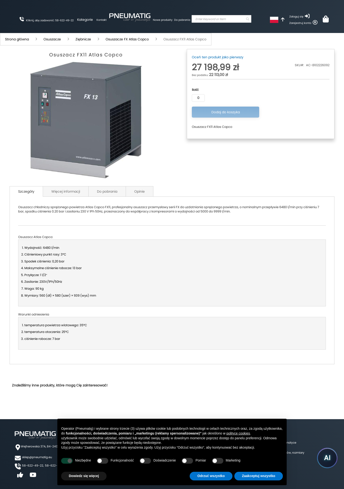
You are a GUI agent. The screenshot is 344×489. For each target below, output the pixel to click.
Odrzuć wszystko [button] (211, 476)
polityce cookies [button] (238, 433)
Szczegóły (26, 191)
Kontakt (102, 20)
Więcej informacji (65, 191)
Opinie (139, 191)
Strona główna (17, 39)
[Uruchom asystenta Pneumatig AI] (327, 457)
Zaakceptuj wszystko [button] (258, 476)
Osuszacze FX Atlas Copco (127, 39)
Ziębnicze (83, 39)
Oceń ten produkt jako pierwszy (217, 57)
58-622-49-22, (33, 465)
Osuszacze (52, 39)
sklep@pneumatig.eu (37, 457)
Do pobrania (182, 20)
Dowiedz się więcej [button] (84, 476)
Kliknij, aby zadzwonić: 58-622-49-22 (50, 20)
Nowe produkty (162, 20)
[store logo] (129, 17)
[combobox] (221, 19)
